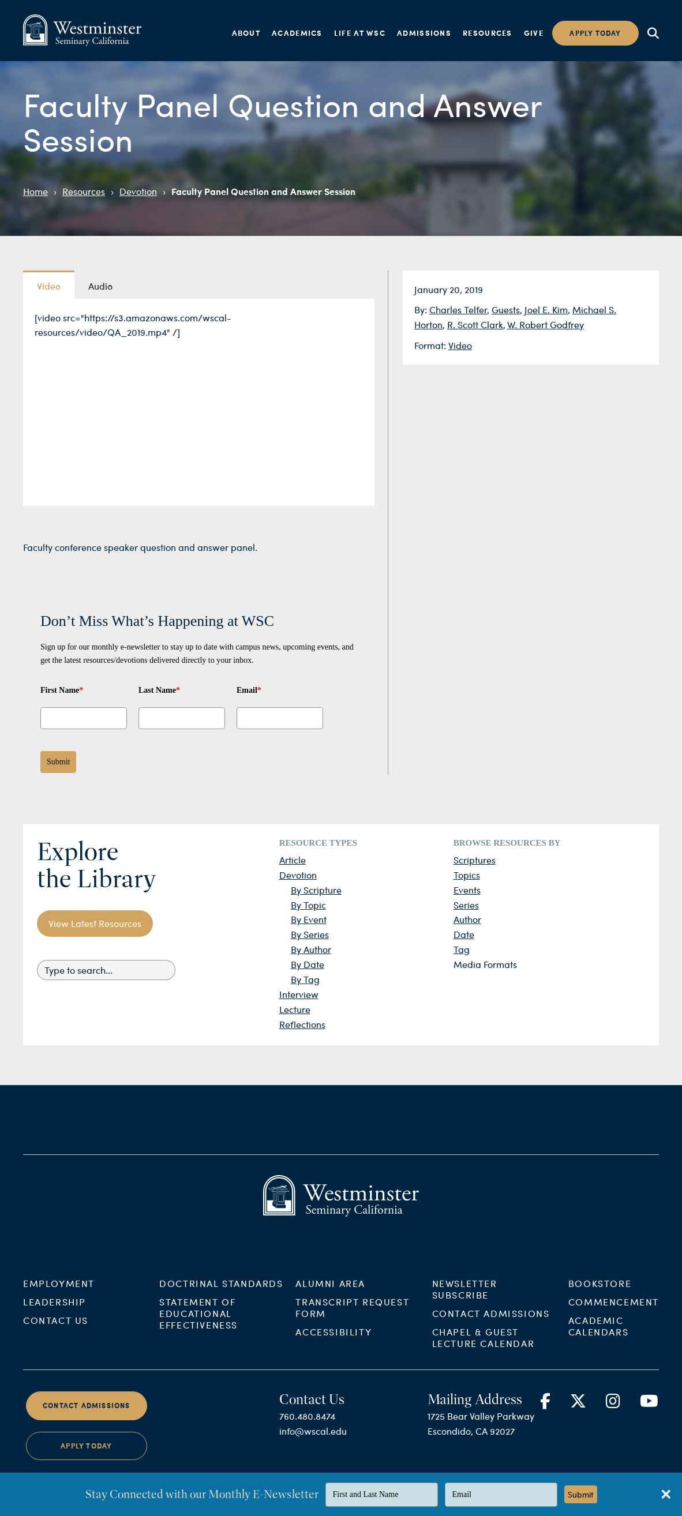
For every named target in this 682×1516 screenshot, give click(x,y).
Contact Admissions (491, 1323)
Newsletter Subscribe (464, 1299)
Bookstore (599, 1293)
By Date (307, 964)
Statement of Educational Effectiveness (198, 1323)
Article (292, 860)
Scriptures (475, 860)
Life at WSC (359, 33)
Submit (58, 761)
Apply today (595, 33)
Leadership (54, 1311)
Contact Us (55, 1330)
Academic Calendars (598, 1336)
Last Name (159, 690)
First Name (61, 690)
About (246, 33)
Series (466, 905)
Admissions (424, 33)
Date (464, 934)
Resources (487, 33)
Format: (431, 345)
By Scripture (316, 890)
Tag (462, 949)
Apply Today (86, 1455)
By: (421, 309)
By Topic (308, 905)
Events (467, 890)
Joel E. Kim (546, 309)
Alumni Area (330, 1293)
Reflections (302, 1024)
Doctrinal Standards (221, 1293)
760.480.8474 (307, 1426)
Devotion (138, 191)
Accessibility (333, 1341)
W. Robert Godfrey (545, 324)
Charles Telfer (458, 309)
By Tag (305, 979)
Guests (506, 309)
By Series (310, 934)
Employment (59, 1293)
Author (467, 919)
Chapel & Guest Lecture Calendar (483, 1347)
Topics (467, 875)
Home (35, 191)
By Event (309, 919)
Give (534, 33)
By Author (311, 949)
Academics (297, 33)
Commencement (613, 1311)
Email (249, 690)
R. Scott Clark (475, 324)
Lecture (294, 1009)
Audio (100, 285)
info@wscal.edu (313, 1441)
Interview (298, 994)
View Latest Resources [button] (94, 923)
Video (460, 345)
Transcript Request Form (352, 1317)
